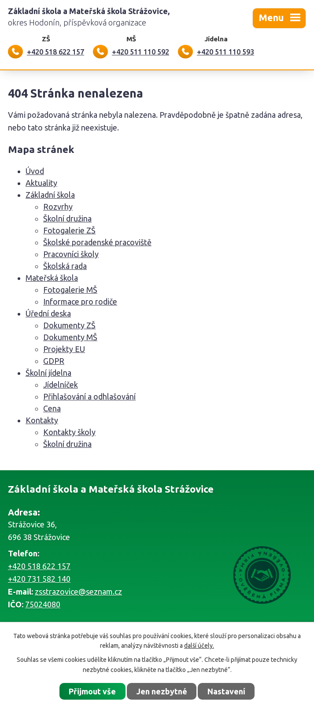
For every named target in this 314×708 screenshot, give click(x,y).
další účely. (199, 645)
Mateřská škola (52, 277)
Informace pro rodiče (80, 301)
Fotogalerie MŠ (70, 289)
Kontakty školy (69, 432)
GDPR (53, 360)
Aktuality (41, 182)
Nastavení (226, 691)
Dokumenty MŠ (70, 337)
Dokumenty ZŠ (69, 325)
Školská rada (65, 265)
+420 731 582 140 (39, 578)
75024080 (42, 604)
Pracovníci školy (71, 254)
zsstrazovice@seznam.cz (78, 591)
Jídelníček (60, 384)
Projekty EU (64, 349)
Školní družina (67, 218)
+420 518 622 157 (39, 566)
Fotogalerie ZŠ (69, 230)
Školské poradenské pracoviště (97, 242)
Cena (52, 408)
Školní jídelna (48, 372)
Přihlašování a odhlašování (89, 396)
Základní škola (50, 194)
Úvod (35, 171)
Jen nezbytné (162, 691)
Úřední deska (48, 313)
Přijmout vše (92, 691)
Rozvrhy (58, 206)
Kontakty (42, 420)
